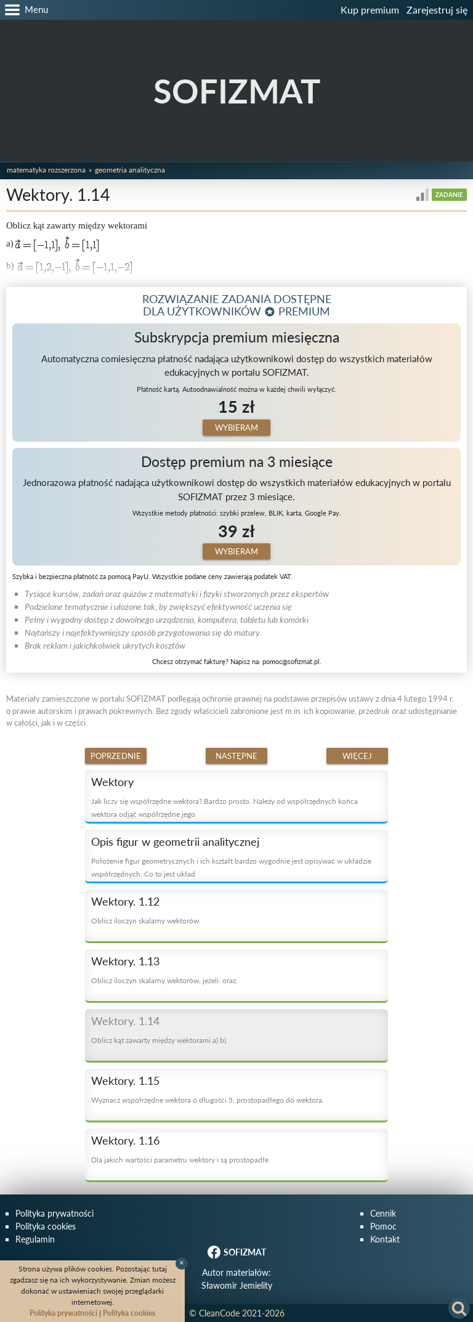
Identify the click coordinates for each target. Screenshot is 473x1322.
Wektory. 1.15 (125, 1080)
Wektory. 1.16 (125, 1140)
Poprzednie (116, 756)
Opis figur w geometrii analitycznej (175, 841)
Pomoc (383, 1226)
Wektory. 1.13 (125, 961)
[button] (24, 10)
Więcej (357, 756)
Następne (236, 756)
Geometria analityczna (130, 169)
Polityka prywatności (54, 1213)
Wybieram (236, 427)
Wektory (112, 782)
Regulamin (35, 1239)
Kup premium (370, 9)
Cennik (383, 1213)
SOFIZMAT (236, 91)
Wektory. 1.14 (125, 1021)
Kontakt (385, 1239)
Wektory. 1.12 (125, 901)
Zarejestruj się (436, 9)
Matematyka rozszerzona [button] (46, 169)
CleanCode (219, 1313)
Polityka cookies (45, 1226)
